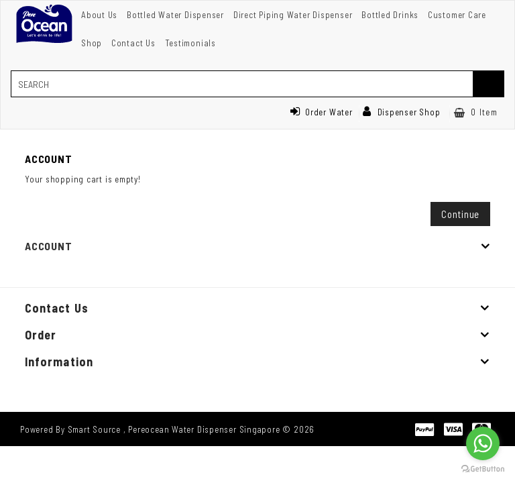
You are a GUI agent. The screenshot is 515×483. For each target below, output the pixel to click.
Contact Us (133, 43)
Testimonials (190, 43)
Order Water (321, 112)
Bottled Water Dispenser (175, 14)
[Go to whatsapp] (483, 443)
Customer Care (457, 14)
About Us (99, 14)
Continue (460, 214)
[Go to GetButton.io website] (482, 469)
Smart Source (94, 429)
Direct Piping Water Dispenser (293, 14)
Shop (91, 43)
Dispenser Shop (402, 112)
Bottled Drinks (389, 14)
